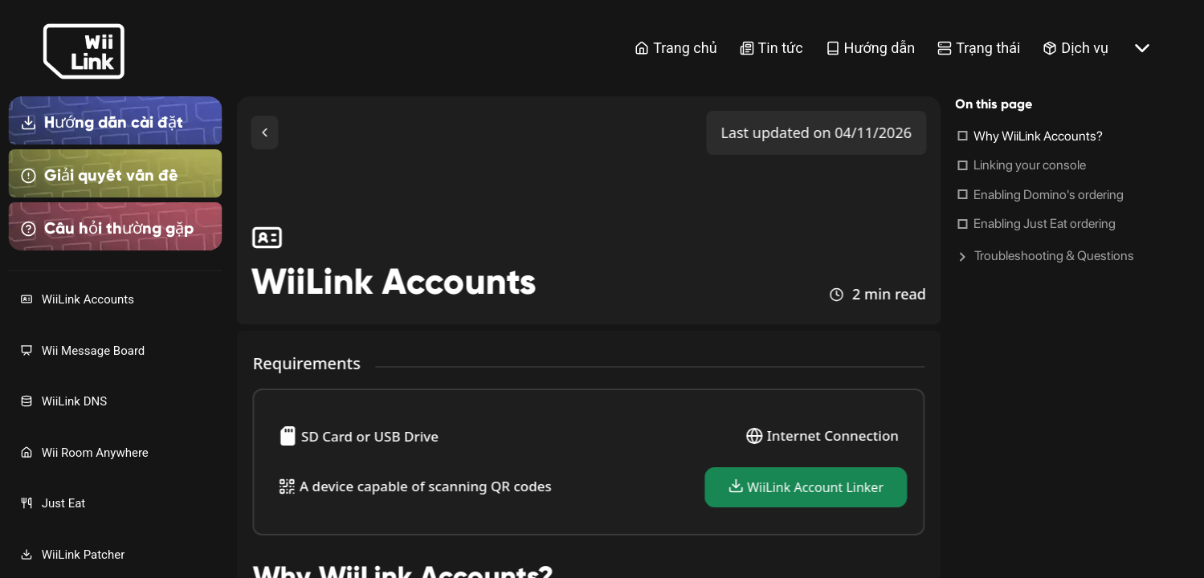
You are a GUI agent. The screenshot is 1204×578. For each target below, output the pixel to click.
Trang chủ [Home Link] (675, 47)
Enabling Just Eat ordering (1044, 223)
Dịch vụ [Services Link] (1075, 47)
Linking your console (1029, 165)
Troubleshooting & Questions (1054, 255)
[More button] (1142, 48)
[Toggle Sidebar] (265, 132)
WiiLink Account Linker (806, 487)
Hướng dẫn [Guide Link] (871, 47)
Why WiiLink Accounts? (1038, 136)
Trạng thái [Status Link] (978, 47)
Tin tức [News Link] (771, 47)
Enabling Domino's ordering (1048, 194)
